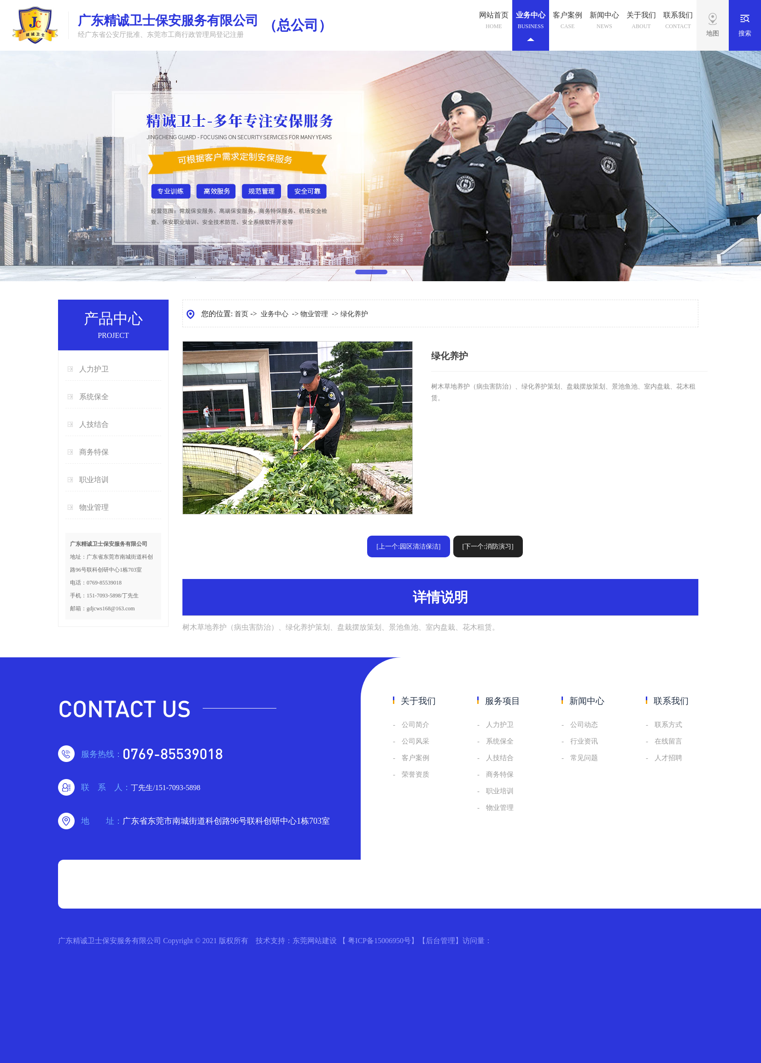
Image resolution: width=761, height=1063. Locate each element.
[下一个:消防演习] (488, 546)
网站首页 (493, 21)
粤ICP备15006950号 (379, 941)
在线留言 (668, 741)
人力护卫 (94, 369)
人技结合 (94, 424)
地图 (712, 33)
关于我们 (641, 21)
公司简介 (415, 724)
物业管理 (94, 507)
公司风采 (415, 741)
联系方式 (668, 724)
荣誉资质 (415, 774)
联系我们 (678, 21)
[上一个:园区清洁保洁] (408, 546)
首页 (241, 314)
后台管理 (440, 941)
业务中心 (530, 26)
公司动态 (584, 724)
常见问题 (584, 758)
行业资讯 (584, 741)
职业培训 (94, 480)
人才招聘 (668, 758)
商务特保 (94, 452)
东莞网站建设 (315, 941)
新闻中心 (604, 21)
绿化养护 (354, 314)
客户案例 (567, 21)
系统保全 (94, 397)
